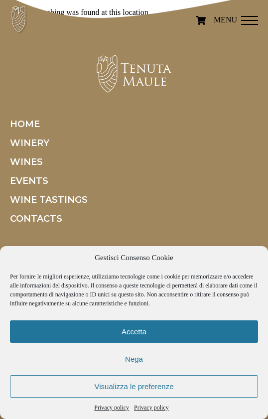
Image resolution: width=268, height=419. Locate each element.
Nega (134, 359)
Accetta (134, 331)
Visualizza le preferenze (134, 386)
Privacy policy (111, 407)
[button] (249, 17)
